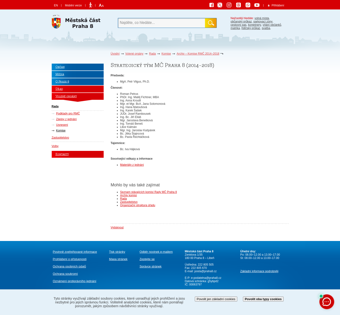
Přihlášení (278, 5)
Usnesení (62, 125)
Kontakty (62, 154)
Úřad (59, 89)
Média (59, 74)
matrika (235, 28)
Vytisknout (117, 227)
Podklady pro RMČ (68, 113)
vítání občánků (272, 24)
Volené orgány (134, 53)
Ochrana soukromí (65, 274)
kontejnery (254, 24)
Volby (55, 146)
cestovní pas (238, 24)
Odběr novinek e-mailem (156, 252)
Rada (152, 53)
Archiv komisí (128, 195)
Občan (60, 67)
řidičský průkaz (251, 28)
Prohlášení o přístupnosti (70, 259)
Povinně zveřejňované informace (75, 252)
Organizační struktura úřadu (137, 205)
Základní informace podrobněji (259, 271)
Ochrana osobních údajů (69, 266)
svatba (266, 28)
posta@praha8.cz (205, 271)
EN (56, 5)
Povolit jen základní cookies (216, 299)
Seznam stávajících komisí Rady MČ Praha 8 (148, 192)
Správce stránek (151, 266)
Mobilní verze (73, 5)
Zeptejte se (147, 259)
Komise (166, 53)
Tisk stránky (117, 252)
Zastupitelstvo (60, 137)
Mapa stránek (118, 259)
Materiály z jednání (132, 164)
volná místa (262, 18)
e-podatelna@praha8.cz (205, 278)
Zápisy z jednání (66, 119)
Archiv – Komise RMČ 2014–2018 (198, 53)
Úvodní (115, 53)
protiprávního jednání (74, 281)
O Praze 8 (62, 81)
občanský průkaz (241, 21)
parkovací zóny (262, 21)
